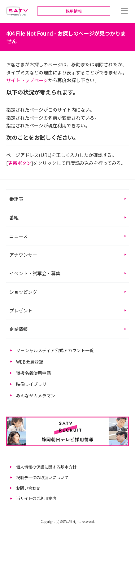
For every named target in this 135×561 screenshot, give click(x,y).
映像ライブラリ (31, 384)
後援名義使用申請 (33, 373)
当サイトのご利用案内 (36, 498)
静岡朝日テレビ (17, 10)
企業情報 (18, 329)
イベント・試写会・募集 (34, 273)
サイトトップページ (27, 80)
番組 (14, 217)
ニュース (18, 236)
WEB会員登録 (29, 362)
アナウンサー (23, 254)
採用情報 (74, 11)
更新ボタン (19, 163)
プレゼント (21, 310)
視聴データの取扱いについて (42, 477)
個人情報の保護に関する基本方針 (46, 467)
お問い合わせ (28, 488)
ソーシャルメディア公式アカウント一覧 (55, 350)
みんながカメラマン (35, 395)
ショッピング (23, 292)
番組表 (16, 199)
